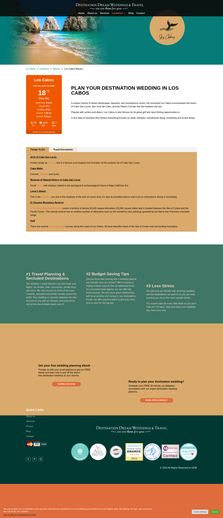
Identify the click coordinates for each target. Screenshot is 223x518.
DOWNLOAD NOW (66, 385)
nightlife (43, 174)
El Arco (51, 163)
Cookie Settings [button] (200, 512)
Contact (140, 13)
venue (40, 185)
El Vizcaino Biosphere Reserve (46, 208)
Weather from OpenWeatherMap (44, 132)
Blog (131, 13)
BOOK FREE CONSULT (156, 401)
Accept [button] (215, 512)
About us (92, 13)
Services (104, 13)
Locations (117, 13)
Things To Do (37, 149)
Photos (29, 428)
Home (81, 13)
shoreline (46, 197)
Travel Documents (63, 149)
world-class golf (57, 226)
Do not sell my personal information (20, 515)
